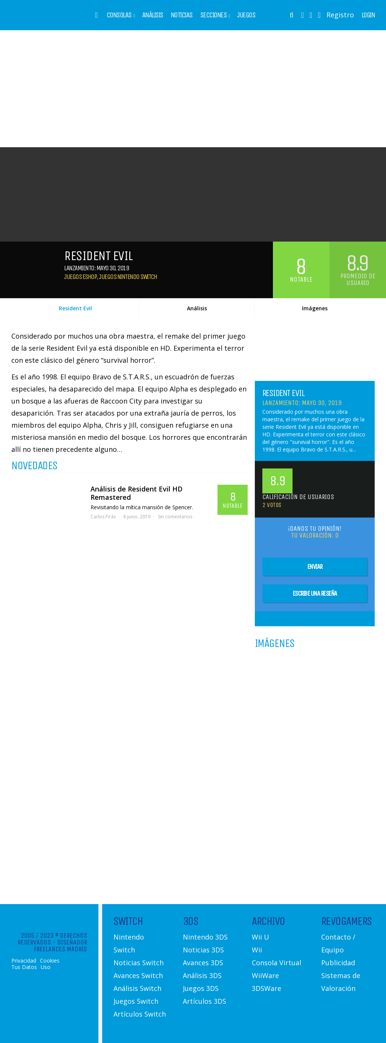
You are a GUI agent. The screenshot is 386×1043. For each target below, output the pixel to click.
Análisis (152, 15)
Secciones (213, 15)
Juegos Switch (135, 1001)
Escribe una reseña (315, 593)
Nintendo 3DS (205, 936)
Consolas (119, 15)
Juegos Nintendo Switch (128, 277)
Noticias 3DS (203, 949)
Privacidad (23, 960)
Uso (46, 967)
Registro (340, 14)
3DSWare (266, 988)
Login (368, 15)
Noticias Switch (138, 962)
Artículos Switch (139, 1013)
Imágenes (315, 308)
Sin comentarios (175, 516)
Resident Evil (75, 308)
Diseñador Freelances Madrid (60, 945)
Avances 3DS (203, 962)
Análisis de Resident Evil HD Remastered (136, 493)
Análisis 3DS (202, 975)
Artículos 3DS (204, 1001)
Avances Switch (138, 975)
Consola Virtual (276, 962)
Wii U (260, 936)
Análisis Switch (137, 988)
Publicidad (338, 962)
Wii (257, 949)
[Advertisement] (193, 89)
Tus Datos (24, 967)
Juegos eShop (80, 277)
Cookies (50, 960)
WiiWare (265, 975)
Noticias (182, 15)
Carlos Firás (103, 516)
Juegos (246, 15)
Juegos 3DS (201, 988)
